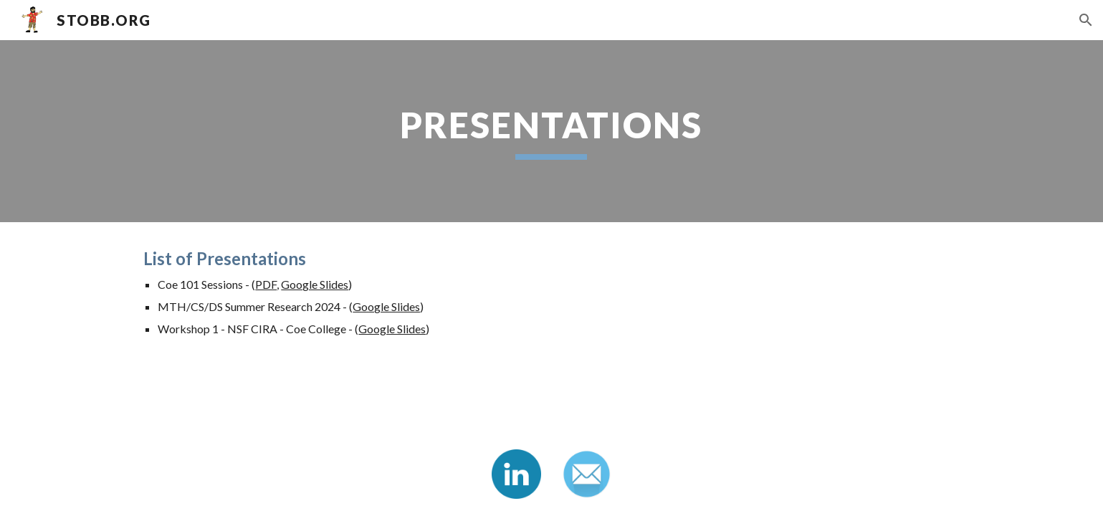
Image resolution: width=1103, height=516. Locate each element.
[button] (1086, 20)
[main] (552, 131)
